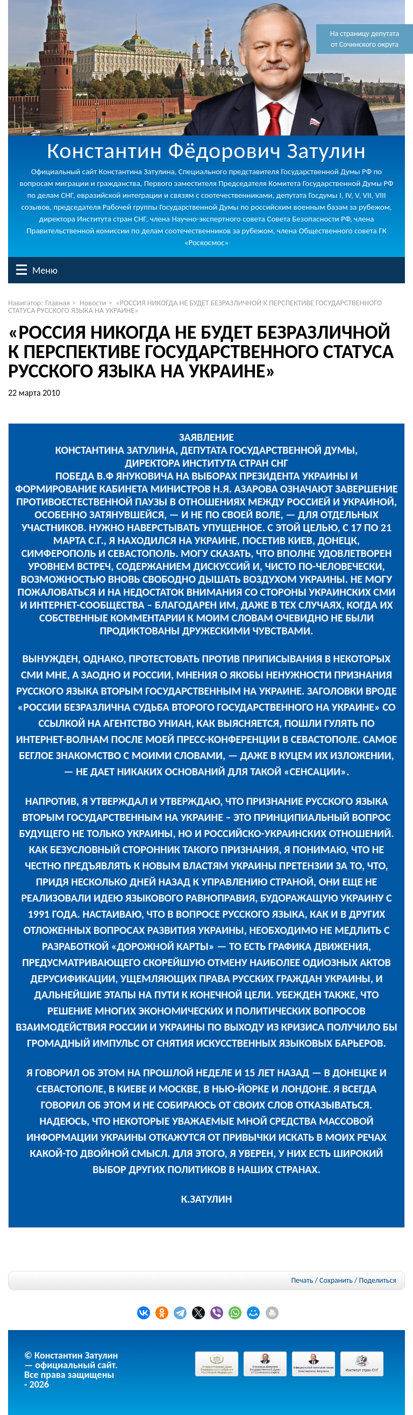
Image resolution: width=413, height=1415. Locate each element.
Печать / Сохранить (321, 1280)
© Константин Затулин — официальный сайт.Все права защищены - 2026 (71, 1369)
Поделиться (377, 1280)
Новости (93, 303)
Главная (57, 303)
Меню (21, 269)
